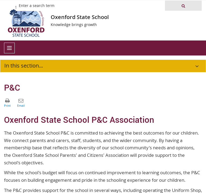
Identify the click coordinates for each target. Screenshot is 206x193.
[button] (183, 5)
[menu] (9, 48)
